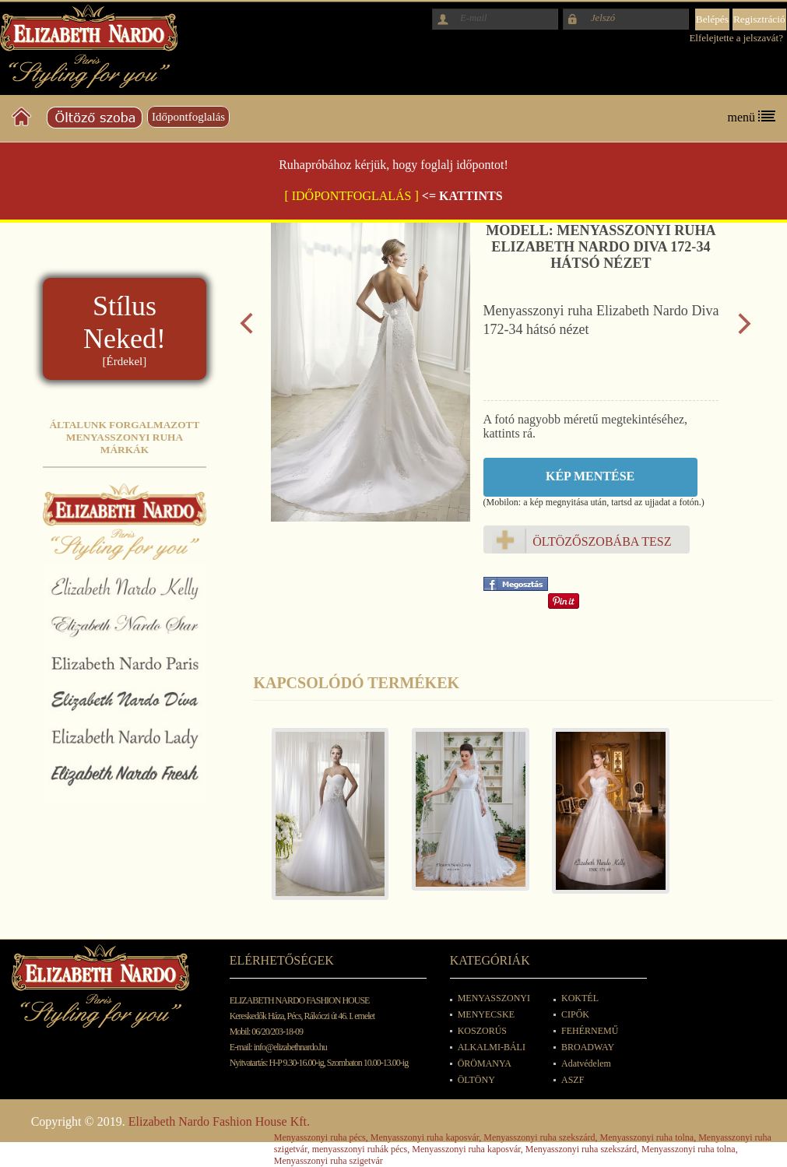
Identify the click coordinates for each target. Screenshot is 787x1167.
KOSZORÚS (482, 1030)
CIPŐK (575, 1014)
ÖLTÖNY (476, 1079)
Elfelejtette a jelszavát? (736, 38)
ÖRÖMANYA (484, 1063)
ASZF (572, 1079)
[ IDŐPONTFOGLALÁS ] (351, 195)
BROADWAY (587, 1047)
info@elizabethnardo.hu (290, 1047)
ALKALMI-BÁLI (491, 1047)
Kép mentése (590, 476)
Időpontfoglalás (188, 117)
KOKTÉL (580, 998)
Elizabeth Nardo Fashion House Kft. (219, 1121)
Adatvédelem (586, 1063)
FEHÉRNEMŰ (589, 1030)
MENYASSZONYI (494, 998)
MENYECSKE (486, 1014)
